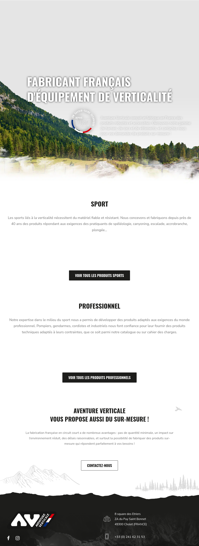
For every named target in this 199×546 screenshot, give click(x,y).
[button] (8, 539)
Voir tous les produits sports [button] (99, 275)
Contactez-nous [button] (99, 465)
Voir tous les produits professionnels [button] (99, 377)
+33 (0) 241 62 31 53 (130, 537)
